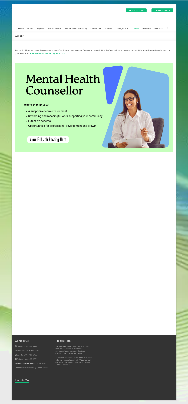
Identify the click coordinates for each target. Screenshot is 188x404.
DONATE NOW (136, 10)
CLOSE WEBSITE (162, 10)
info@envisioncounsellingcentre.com (32, 363)
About (30, 28)
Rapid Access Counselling (75, 28)
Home (21, 28)
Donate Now (96, 28)
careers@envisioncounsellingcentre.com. (47, 53)
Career (136, 28)
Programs (40, 28)
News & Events (54, 28)
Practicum (146, 28)
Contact (108, 28)
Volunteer (158, 28)
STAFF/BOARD (122, 28)
